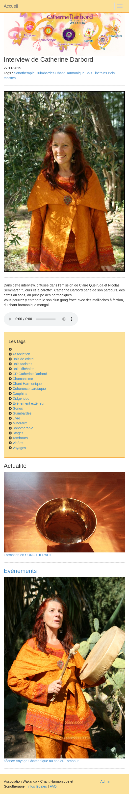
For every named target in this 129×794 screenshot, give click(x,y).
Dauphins (20, 394)
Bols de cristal (23, 359)
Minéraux (20, 423)
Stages (18, 433)
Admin (105, 781)
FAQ (53, 786)
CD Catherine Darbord (30, 374)
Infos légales (37, 786)
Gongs (18, 408)
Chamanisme (23, 379)
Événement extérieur (29, 403)
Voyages (19, 448)
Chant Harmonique (70, 73)
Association (21, 354)
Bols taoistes (22, 364)
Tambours (20, 438)
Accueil (11, 6)
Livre (16, 418)
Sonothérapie (24, 73)
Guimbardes (44, 73)
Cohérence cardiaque (29, 389)
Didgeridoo (21, 398)
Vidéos (18, 443)
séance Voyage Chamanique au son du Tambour (41, 761)
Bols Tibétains (96, 73)
